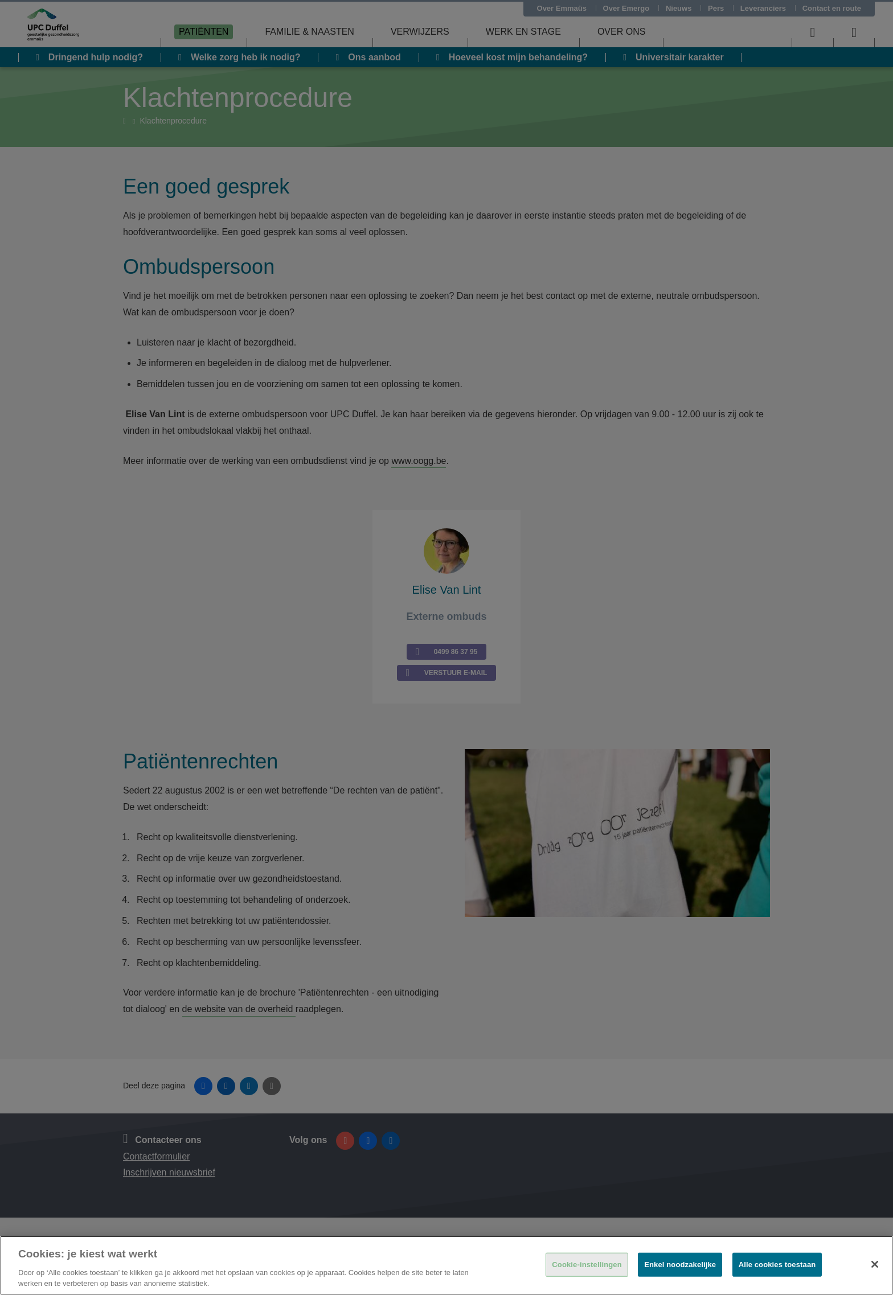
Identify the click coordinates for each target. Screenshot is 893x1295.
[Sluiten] (874, 1264)
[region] (446, 1265)
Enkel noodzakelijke (680, 1264)
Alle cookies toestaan (777, 1264)
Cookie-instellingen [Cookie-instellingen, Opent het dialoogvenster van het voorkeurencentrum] (586, 1264)
